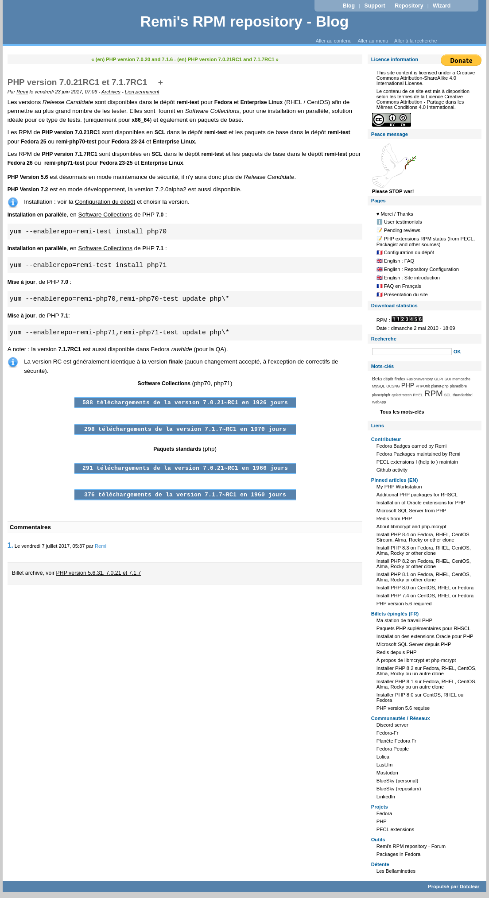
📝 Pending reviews (398, 230)
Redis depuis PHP (396, 652)
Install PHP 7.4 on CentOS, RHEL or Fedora (425, 595)
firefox (400, 379)
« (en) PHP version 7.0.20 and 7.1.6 (132, 59)
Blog (349, 6)
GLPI (438, 379)
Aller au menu (372, 40)
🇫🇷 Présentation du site (402, 294)
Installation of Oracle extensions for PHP (421, 502)
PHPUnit (423, 386)
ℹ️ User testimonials (399, 221)
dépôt (388, 379)
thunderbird (463, 395)
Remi (22, 91)
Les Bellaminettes (395, 871)
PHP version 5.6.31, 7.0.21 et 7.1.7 (98, 573)
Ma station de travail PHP (404, 620)
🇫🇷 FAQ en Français (398, 286)
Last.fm (384, 764)
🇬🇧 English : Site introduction (408, 277)
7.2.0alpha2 (170, 189)
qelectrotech (401, 395)
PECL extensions (395, 829)
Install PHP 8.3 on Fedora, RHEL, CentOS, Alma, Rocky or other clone (423, 550)
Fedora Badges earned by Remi (411, 446)
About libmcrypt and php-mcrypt (411, 526)
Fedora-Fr (387, 732)
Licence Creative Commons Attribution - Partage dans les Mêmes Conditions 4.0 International (420, 102)
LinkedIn (385, 796)
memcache (461, 379)
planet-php (439, 386)
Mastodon (387, 772)
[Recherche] (412, 351)
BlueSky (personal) (397, 780)
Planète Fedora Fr (396, 740)
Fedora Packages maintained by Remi (418, 454)
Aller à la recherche (415, 40)
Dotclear (470, 886)
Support (375, 6)
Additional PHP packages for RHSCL (417, 494)
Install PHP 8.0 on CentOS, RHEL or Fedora (425, 587)
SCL (447, 395)
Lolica (382, 756)
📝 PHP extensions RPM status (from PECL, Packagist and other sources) (425, 241)
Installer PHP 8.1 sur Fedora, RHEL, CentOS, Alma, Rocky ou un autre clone (426, 684)
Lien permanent (142, 91)
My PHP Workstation (399, 486)
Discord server (392, 725)
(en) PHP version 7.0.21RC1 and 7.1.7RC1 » (228, 59)
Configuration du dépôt (105, 201)
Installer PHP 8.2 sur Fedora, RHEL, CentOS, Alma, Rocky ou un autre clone (426, 671)
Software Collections (105, 214)
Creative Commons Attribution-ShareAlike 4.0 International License (425, 78)
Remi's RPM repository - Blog (244, 21)
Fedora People (392, 748)
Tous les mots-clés (402, 411)
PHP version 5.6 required (404, 603)
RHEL (418, 395)
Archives (110, 91)
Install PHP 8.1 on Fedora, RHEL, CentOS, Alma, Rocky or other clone (423, 577)
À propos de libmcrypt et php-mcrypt (416, 660)
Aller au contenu (334, 40)
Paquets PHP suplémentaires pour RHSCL (423, 628)
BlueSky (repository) (398, 788)
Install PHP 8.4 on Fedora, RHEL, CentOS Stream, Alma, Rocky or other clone (423, 537)
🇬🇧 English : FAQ (395, 260)
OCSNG (393, 386)
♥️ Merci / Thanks (394, 214)
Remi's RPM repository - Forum (411, 846)
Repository (409, 6)
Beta (377, 378)
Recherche (383, 338)
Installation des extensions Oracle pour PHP (424, 636)
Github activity (392, 469)
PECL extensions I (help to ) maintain (417, 461)
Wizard (441, 6)
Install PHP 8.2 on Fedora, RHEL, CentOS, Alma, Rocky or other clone (423, 563)
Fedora (384, 813)
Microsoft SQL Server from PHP (411, 510)
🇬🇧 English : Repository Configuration (417, 269)
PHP (408, 385)
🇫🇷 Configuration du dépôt (405, 252)
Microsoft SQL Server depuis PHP (413, 644)
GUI (447, 379)
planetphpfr (381, 395)
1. (10, 545)
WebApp (379, 402)
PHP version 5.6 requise (403, 708)
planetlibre (458, 386)
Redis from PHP (394, 518)
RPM (433, 393)
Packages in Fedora (398, 854)
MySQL (378, 386)
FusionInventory (420, 379)
